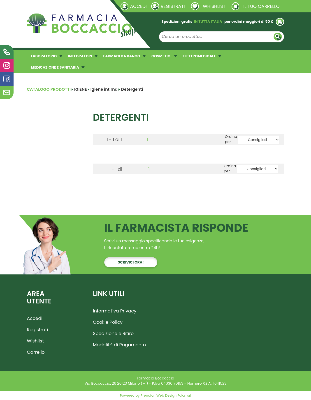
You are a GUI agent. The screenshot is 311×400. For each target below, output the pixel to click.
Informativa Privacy (115, 311)
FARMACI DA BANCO (124, 56)
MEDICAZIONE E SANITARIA (58, 67)
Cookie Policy (108, 322)
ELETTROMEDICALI (202, 56)
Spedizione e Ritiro (113, 333)
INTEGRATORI (83, 56)
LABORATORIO (47, 56)
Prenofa (147, 395)
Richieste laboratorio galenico (54, 6)
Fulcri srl (184, 395)
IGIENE (80, 89)
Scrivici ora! (131, 262)
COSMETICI (164, 56)
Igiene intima (104, 89)
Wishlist (35, 341)
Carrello (36, 352)
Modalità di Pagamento (119, 345)
